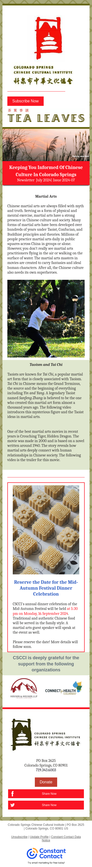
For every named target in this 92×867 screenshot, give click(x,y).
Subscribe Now (25, 101)
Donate (46, 782)
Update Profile (39, 837)
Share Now (49, 793)
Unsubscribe (19, 837)
